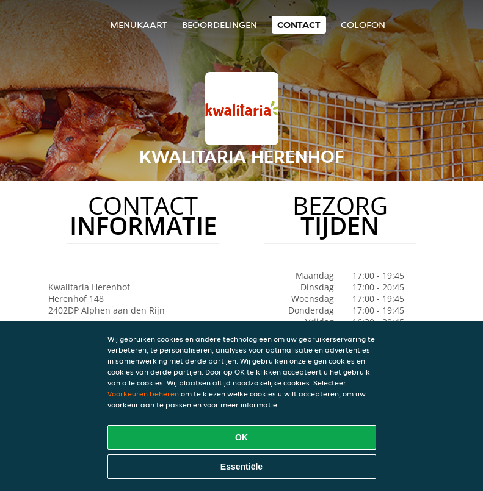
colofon (363, 24)
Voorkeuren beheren (143, 393)
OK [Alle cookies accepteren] (241, 437)
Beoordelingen (219, 24)
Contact (299, 24)
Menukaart (138, 24)
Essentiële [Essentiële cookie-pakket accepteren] (241, 466)
